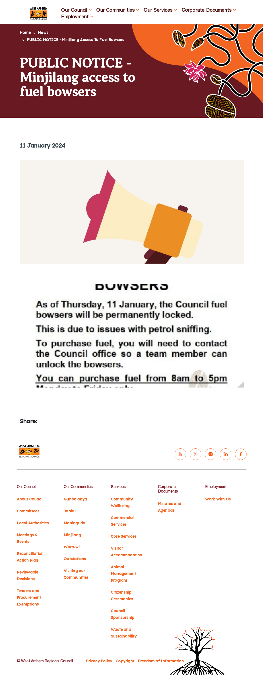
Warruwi (71, 547)
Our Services (158, 10)
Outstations (75, 559)
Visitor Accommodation (126, 552)
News (43, 33)
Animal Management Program (123, 573)
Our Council (74, 10)
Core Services (123, 536)
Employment (75, 16)
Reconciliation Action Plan (30, 557)
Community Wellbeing (122, 502)
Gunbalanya (75, 499)
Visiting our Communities (76, 574)
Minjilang (72, 535)
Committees (28, 511)
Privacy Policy (99, 661)
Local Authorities (33, 523)
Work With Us (218, 499)
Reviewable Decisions (27, 575)
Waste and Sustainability (124, 633)
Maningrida (74, 523)
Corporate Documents (207, 10)
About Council (30, 499)
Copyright (125, 661)
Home (25, 33)
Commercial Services (122, 521)
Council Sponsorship (122, 614)
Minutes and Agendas (169, 507)
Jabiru (70, 511)
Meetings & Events (27, 538)
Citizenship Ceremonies (122, 595)
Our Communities (115, 10)
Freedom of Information (161, 661)
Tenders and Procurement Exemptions (29, 597)
